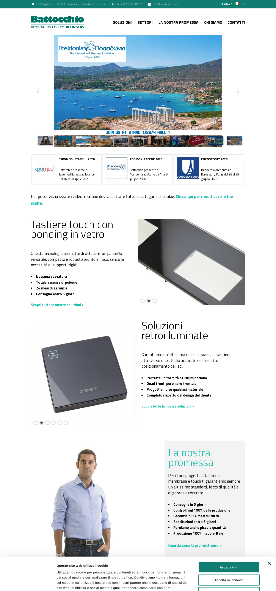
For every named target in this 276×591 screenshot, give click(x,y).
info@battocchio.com (166, 4)
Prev (38, 90)
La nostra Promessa (178, 22)
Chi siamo (213, 22)
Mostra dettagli (226, 582)
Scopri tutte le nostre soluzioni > (57, 305)
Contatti (236, 22)
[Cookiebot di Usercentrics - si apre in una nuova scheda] (28, 582)
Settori (145, 22)
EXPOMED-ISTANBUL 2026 (77, 159)
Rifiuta (229, 563)
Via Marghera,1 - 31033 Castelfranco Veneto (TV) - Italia (70, 4)
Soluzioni (122, 22)
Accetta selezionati (228, 551)
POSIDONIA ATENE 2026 (146, 159)
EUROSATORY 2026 (214, 159)
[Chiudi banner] (269, 534)
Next (237, 90)
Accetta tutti (229, 538)
